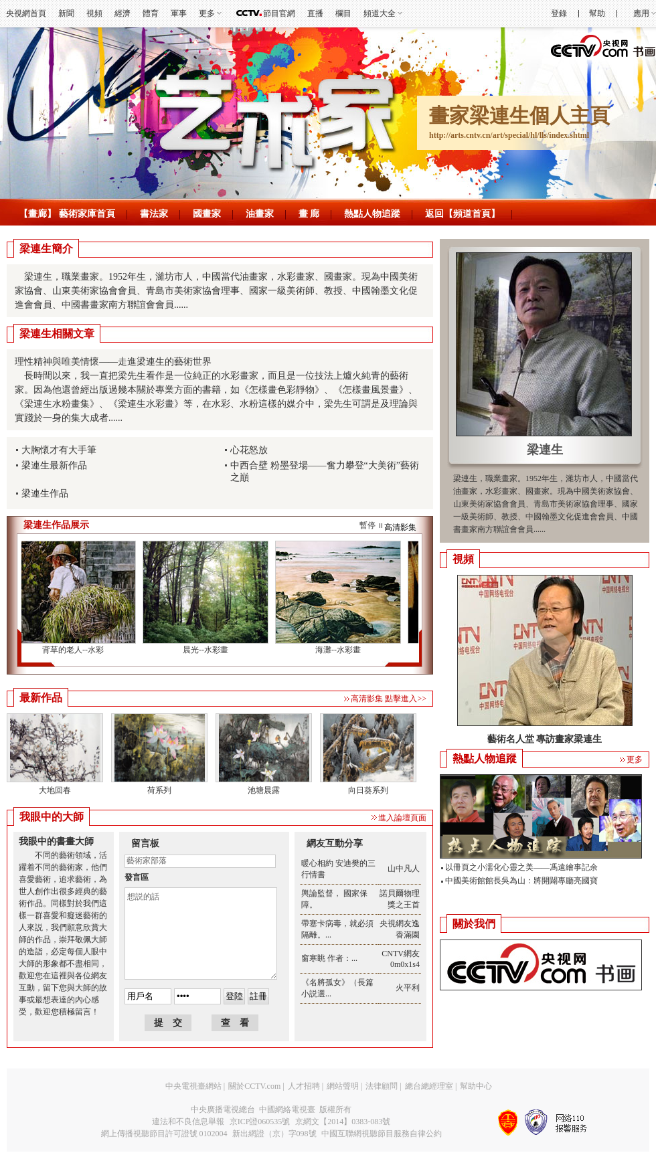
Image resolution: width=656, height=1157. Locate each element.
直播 (315, 13)
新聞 (66, 13)
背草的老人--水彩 (75, 649)
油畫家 (260, 214)
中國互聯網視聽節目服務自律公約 (381, 1133)
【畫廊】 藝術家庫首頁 (67, 214)
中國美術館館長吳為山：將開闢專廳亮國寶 (521, 880)
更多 (207, 13)
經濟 (122, 13)
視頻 (94, 13)
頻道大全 (379, 13)
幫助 (597, 13)
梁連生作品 (44, 493)
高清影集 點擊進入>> (388, 698)
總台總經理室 (429, 1086)
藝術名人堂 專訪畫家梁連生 (544, 739)
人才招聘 (304, 1086)
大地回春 (55, 790)
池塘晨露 (264, 790)
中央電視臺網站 (193, 1086)
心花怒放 (249, 450)
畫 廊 (309, 214)
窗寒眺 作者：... (329, 958)
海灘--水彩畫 (340, 649)
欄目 (343, 13)
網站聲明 (343, 1086)
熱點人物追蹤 (372, 214)
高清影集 (400, 527)
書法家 (154, 214)
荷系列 (159, 790)
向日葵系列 (368, 790)
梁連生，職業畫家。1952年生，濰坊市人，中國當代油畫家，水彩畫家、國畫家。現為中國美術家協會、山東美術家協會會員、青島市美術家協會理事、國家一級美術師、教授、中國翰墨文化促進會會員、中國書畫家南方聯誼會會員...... (216, 291)
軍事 (179, 13)
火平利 (408, 987)
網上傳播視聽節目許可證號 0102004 (164, 1133)
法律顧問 (381, 1086)
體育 (151, 13)
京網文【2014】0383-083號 (342, 1121)
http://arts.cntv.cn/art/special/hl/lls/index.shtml (509, 135)
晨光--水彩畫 (208, 649)
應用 (641, 13)
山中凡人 (404, 868)
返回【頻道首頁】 (462, 214)
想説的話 (201, 933)
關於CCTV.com (254, 1086)
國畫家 (207, 214)
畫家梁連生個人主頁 (519, 115)
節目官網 (279, 13)
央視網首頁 (26, 13)
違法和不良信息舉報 (188, 1121)
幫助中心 (476, 1086)
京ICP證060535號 (260, 1121)
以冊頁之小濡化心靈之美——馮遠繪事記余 (521, 867)
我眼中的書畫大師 (56, 841)
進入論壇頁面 (402, 817)
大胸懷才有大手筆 (58, 450)
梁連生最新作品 (54, 465)
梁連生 (545, 449)
